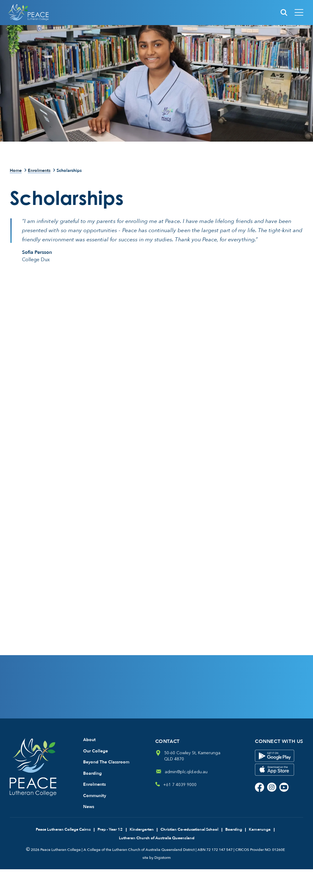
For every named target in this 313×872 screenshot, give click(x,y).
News (88, 809)
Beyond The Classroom (106, 765)
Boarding (92, 776)
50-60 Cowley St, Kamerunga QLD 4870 (192, 759)
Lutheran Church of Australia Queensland (156, 841)
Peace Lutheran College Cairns (63, 832)
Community (94, 798)
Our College (95, 754)
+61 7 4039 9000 (180, 787)
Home (16, 171)
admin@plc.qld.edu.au (186, 774)
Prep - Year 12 (110, 832)
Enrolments (39, 171)
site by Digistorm (156, 860)
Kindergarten (142, 832)
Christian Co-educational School (189, 832)
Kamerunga (260, 832)
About (89, 742)
